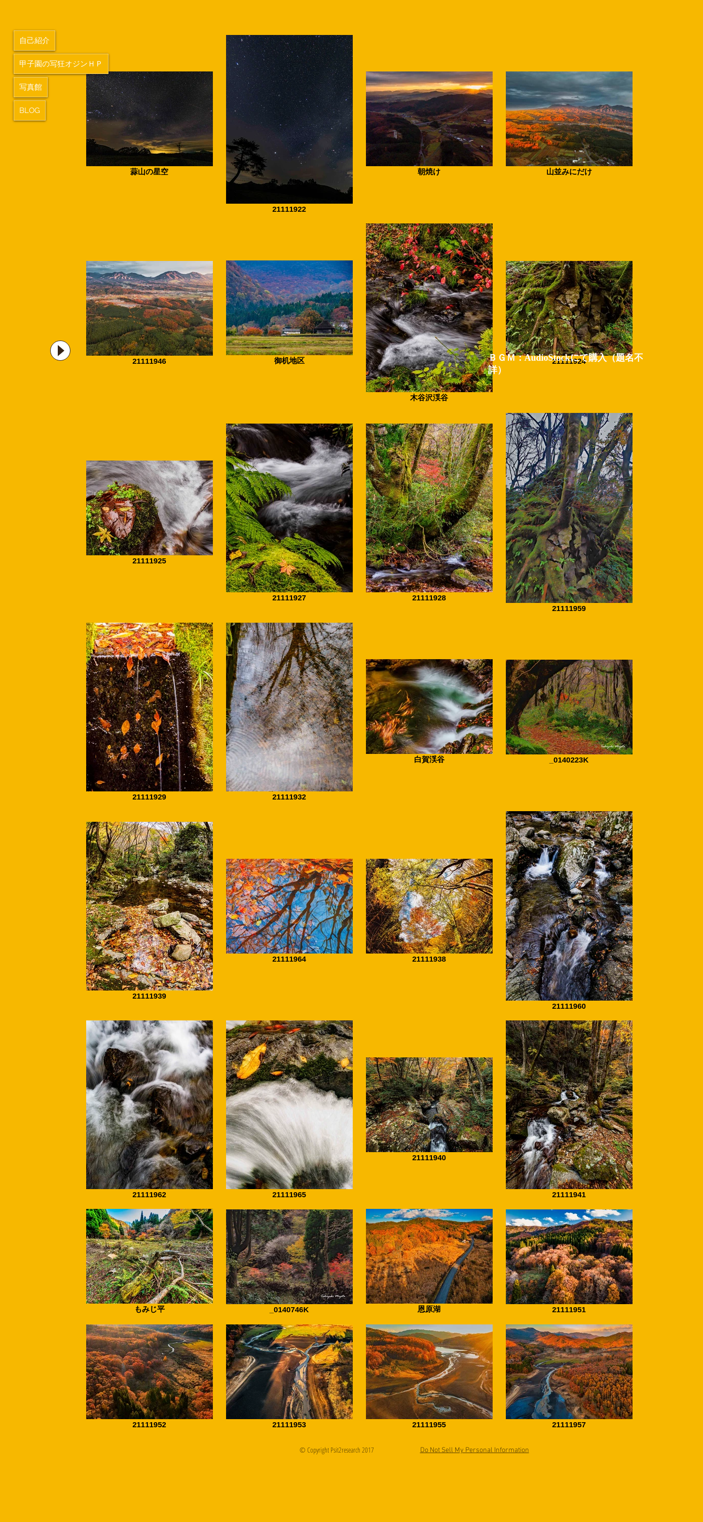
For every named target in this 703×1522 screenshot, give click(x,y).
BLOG (29, 110)
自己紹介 (34, 40)
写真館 (30, 87)
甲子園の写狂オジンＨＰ (61, 63)
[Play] (60, 350)
